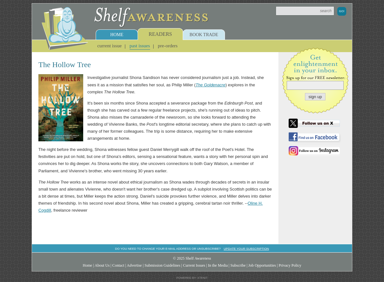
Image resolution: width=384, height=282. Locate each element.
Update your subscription (246, 248)
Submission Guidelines (162, 265)
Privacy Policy (290, 265)
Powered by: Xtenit (192, 277)
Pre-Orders (168, 45)
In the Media (218, 265)
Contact (118, 265)
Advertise (134, 265)
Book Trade (203, 34)
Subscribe (238, 265)
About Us (102, 265)
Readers (160, 34)
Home (116, 34)
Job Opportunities (262, 265)
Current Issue (109, 45)
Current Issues (194, 265)
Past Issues (140, 45)
